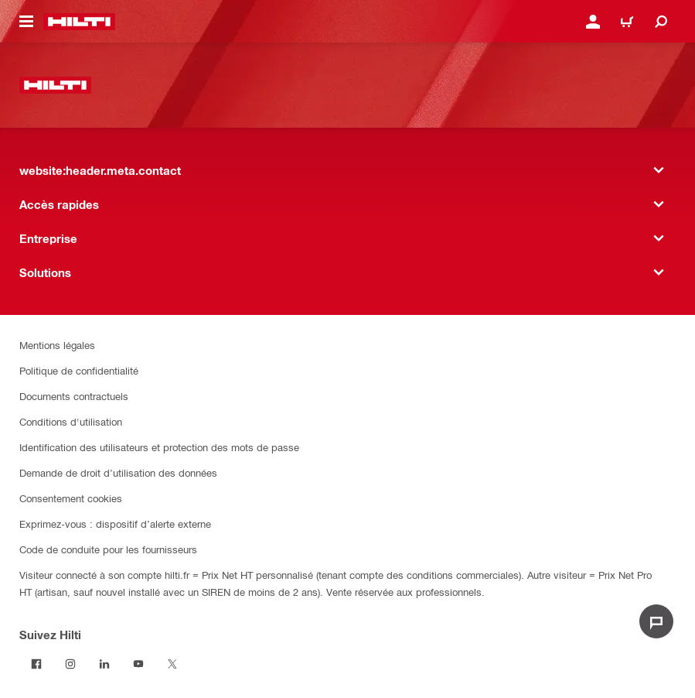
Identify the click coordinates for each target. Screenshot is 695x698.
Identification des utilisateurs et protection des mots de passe (159, 447)
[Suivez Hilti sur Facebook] (36, 664)
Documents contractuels (73, 396)
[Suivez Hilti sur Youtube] (138, 664)
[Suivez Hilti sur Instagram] (70, 664)
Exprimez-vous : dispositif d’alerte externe (115, 523)
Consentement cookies (70, 498)
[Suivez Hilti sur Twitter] (172, 664)
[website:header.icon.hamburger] (26, 22)
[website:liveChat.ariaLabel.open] (656, 621)
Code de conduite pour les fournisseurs (108, 549)
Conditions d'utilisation (70, 421)
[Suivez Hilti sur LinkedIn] (104, 664)
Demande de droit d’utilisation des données (118, 472)
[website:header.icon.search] (661, 22)
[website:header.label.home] (79, 21)
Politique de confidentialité (78, 370)
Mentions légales (57, 345)
